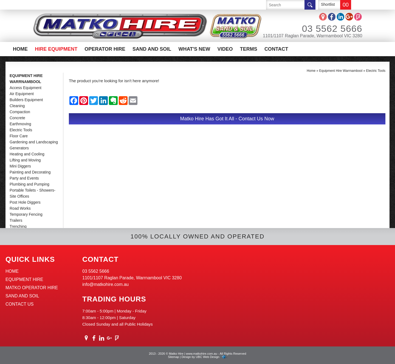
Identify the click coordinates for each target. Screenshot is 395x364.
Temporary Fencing (26, 214)
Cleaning (17, 106)
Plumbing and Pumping (29, 184)
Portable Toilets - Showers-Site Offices (32, 193)
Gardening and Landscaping (34, 142)
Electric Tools (21, 130)
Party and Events (24, 178)
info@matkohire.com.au (105, 284)
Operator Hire (104, 49)
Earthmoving (20, 124)
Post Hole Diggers (25, 202)
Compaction (20, 112)
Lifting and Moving (25, 160)
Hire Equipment (56, 49)
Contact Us (19, 304)
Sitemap (173, 357)
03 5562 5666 (324, 28)
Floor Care (19, 136)
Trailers (16, 220)
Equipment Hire (24, 279)
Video (225, 49)
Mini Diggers (20, 166)
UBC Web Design (207, 357)
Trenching (18, 226)
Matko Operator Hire (31, 287)
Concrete (17, 118)
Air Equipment (22, 94)
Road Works (20, 208)
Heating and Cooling (27, 154)
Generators (19, 148)
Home (20, 49)
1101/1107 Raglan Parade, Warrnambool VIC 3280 (312, 35)
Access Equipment (25, 88)
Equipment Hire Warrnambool (26, 78)
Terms (248, 49)
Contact (276, 49)
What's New (194, 49)
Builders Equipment (26, 100)
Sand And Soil (151, 49)
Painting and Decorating (30, 172)
